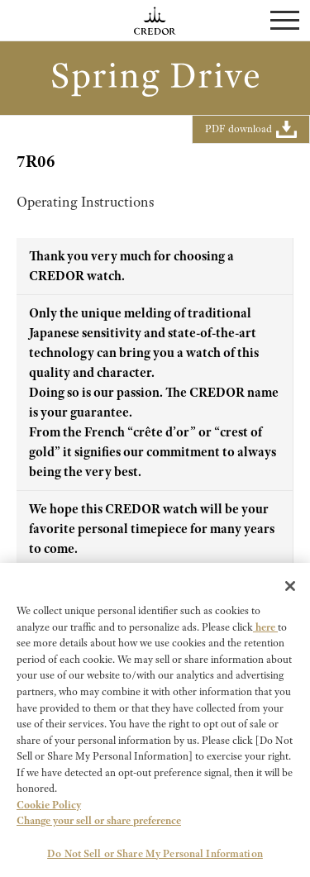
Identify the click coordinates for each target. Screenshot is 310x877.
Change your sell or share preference (99, 824)
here (265, 630)
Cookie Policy (49, 808)
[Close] (290, 590)
